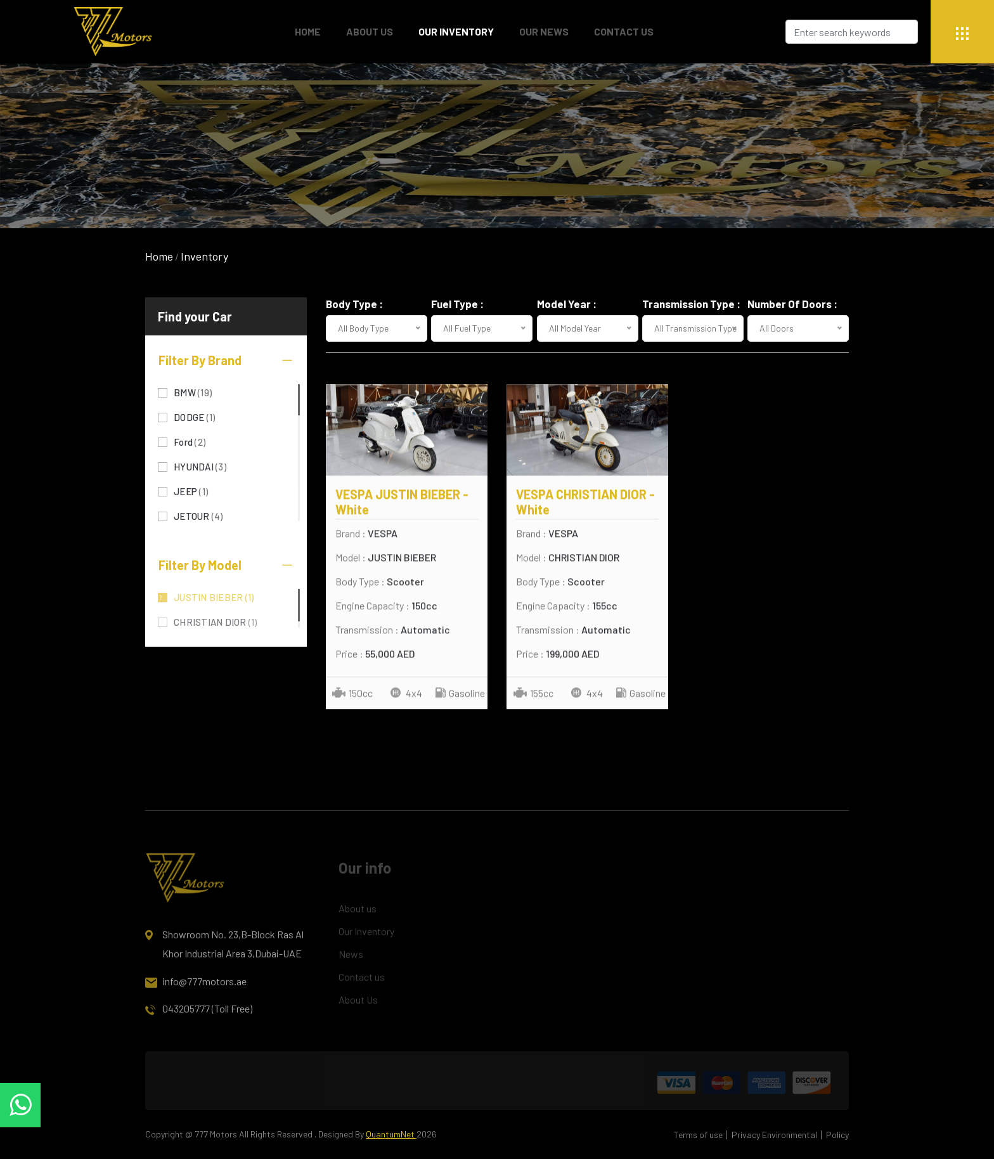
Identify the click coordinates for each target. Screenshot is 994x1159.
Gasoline (460, 694)
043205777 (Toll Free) (198, 1015)
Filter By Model (226, 565)
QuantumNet (391, 1134)
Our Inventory (456, 31)
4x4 (406, 694)
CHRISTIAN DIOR (215, 621)
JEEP (191, 490)
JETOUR (198, 515)
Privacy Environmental (774, 1134)
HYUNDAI (200, 465)
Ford (189, 441)
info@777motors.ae (196, 988)
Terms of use (698, 1134)
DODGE (194, 416)
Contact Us (624, 31)
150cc (352, 694)
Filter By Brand (226, 360)
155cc (533, 694)
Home (159, 256)
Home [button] (308, 31)
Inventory (204, 256)
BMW (193, 391)
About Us (369, 31)
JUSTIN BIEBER (214, 596)
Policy (837, 1134)
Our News (544, 31)
